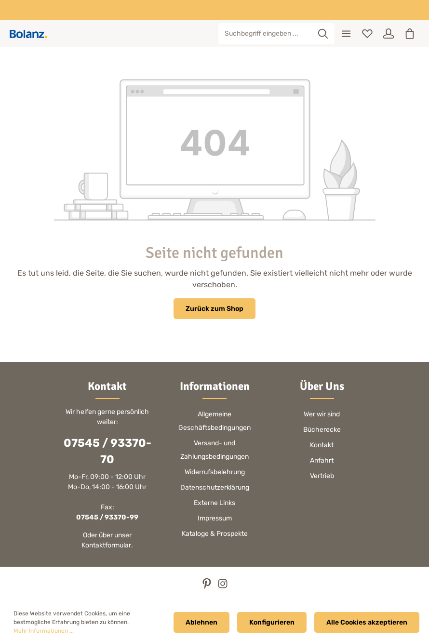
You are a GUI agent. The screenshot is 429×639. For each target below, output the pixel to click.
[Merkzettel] (367, 33)
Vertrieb (322, 476)
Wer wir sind (322, 414)
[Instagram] (222, 587)
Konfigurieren (272, 622)
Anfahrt (322, 460)
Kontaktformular (106, 545)
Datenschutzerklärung (214, 487)
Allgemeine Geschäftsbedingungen (214, 421)
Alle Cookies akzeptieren (366, 622)
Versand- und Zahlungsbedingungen (214, 450)
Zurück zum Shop (214, 309)
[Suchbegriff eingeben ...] (265, 33)
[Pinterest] (207, 587)
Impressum (215, 518)
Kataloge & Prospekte (215, 534)
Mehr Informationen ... (43, 630)
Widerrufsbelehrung (215, 472)
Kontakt (322, 445)
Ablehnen (201, 622)
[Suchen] (323, 33)
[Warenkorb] (409, 33)
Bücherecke (322, 430)
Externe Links (214, 503)
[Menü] (346, 33)
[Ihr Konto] (388, 33)
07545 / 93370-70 (107, 451)
